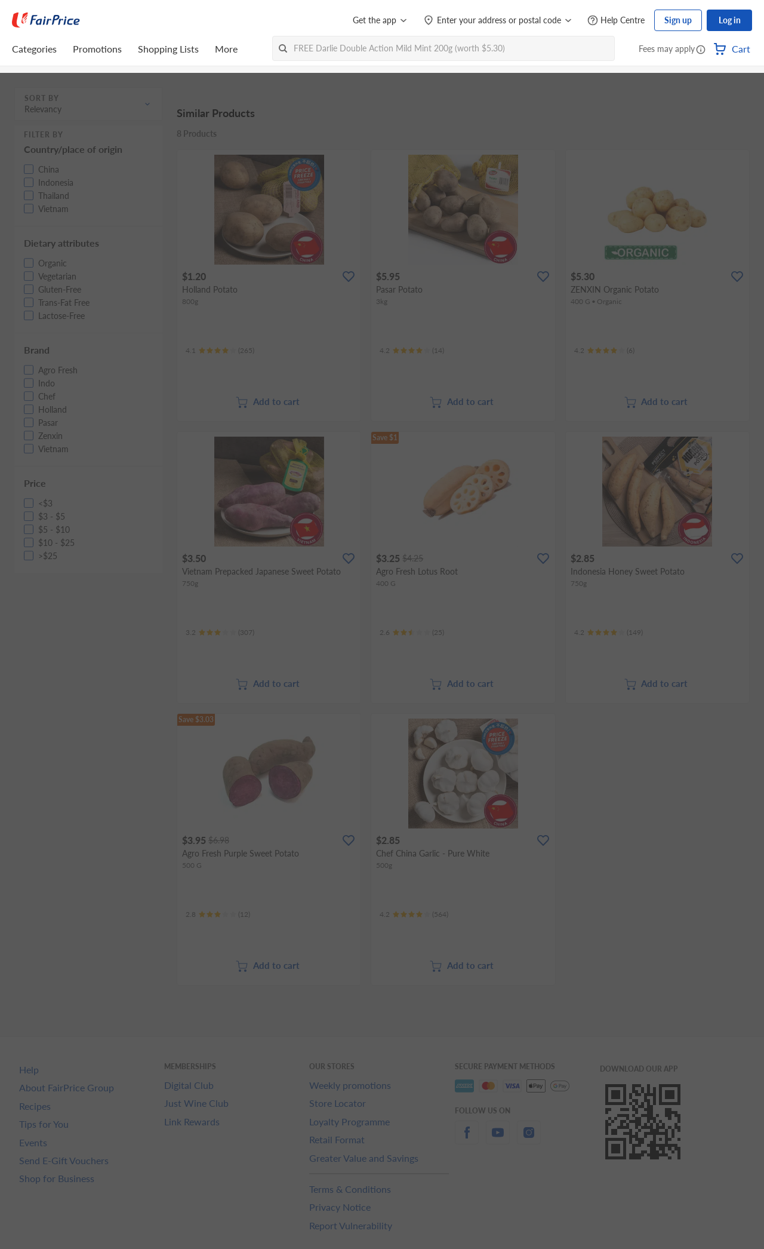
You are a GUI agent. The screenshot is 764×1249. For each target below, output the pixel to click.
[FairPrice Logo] (46, 20)
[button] (701, 50)
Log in (730, 20)
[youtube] (498, 1139)
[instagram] (529, 1139)
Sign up (678, 20)
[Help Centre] (616, 20)
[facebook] (467, 1139)
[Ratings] (220, 350)
